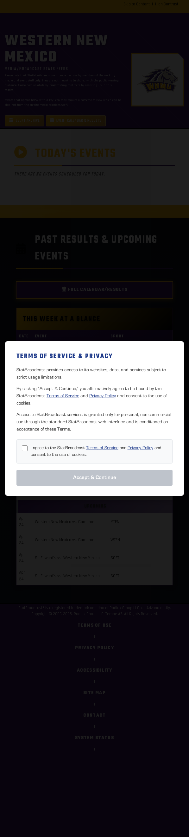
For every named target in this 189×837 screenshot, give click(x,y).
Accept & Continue (94, 477)
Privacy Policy (102, 395)
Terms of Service (63, 395)
